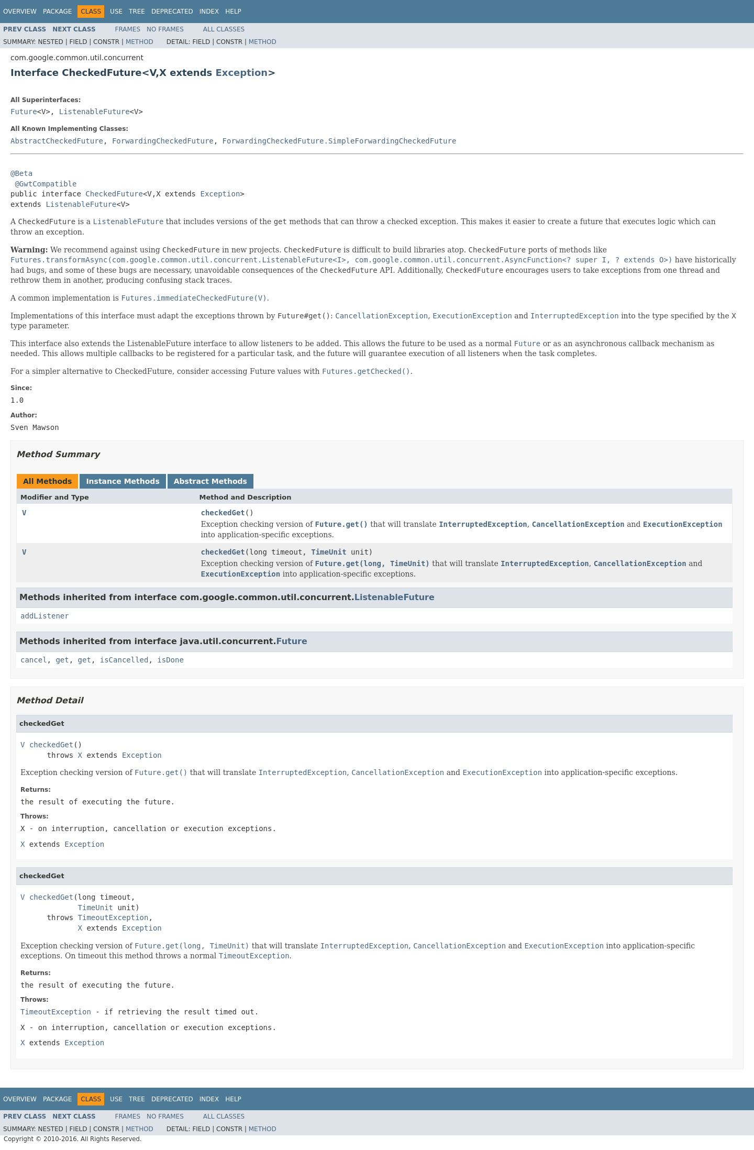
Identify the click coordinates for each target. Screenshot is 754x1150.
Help (233, 11)
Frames (128, 29)
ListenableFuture (94, 111)
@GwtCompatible (45, 184)
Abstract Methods (210, 481)
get (62, 660)
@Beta (21, 173)
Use (116, 11)
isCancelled (124, 660)
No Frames (165, 29)
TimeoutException (113, 917)
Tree (137, 11)
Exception (242, 72)
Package (57, 11)
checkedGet (223, 512)
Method (139, 42)
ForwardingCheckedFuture (163, 141)
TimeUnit (328, 552)
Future (23, 111)
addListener (44, 616)
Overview (20, 11)
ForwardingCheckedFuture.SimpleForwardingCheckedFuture (340, 141)
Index (209, 11)
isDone (170, 660)
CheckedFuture (114, 194)
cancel (33, 660)
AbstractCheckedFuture (56, 141)
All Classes (224, 29)
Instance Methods (122, 481)
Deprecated (172, 11)
